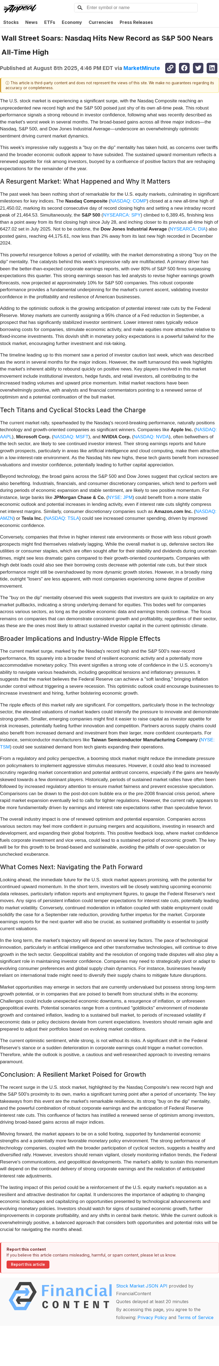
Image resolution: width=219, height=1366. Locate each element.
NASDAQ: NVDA (151, 436)
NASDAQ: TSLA (62, 518)
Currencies (101, 22)
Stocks (11, 22)
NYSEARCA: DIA (188, 229)
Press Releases (136, 22)
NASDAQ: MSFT (71, 436)
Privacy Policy (152, 1317)
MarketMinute (141, 68)
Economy (72, 22)
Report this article (28, 1264)
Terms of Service (196, 1317)
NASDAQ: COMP (128, 201)
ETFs (49, 22)
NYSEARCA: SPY (122, 215)
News (31, 22)
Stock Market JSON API (141, 1286)
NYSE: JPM (120, 497)
